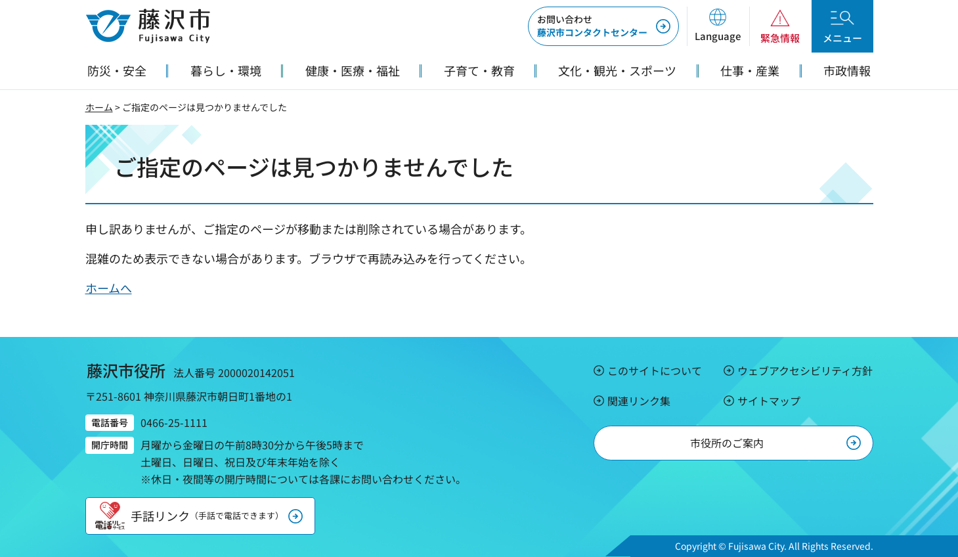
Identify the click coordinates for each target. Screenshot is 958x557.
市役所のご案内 (727, 443)
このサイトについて (654, 370)
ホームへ (108, 287)
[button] (718, 26)
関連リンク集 (638, 401)
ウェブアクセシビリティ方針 (805, 370)
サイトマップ (768, 401)
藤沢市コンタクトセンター (592, 25)
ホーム (99, 107)
